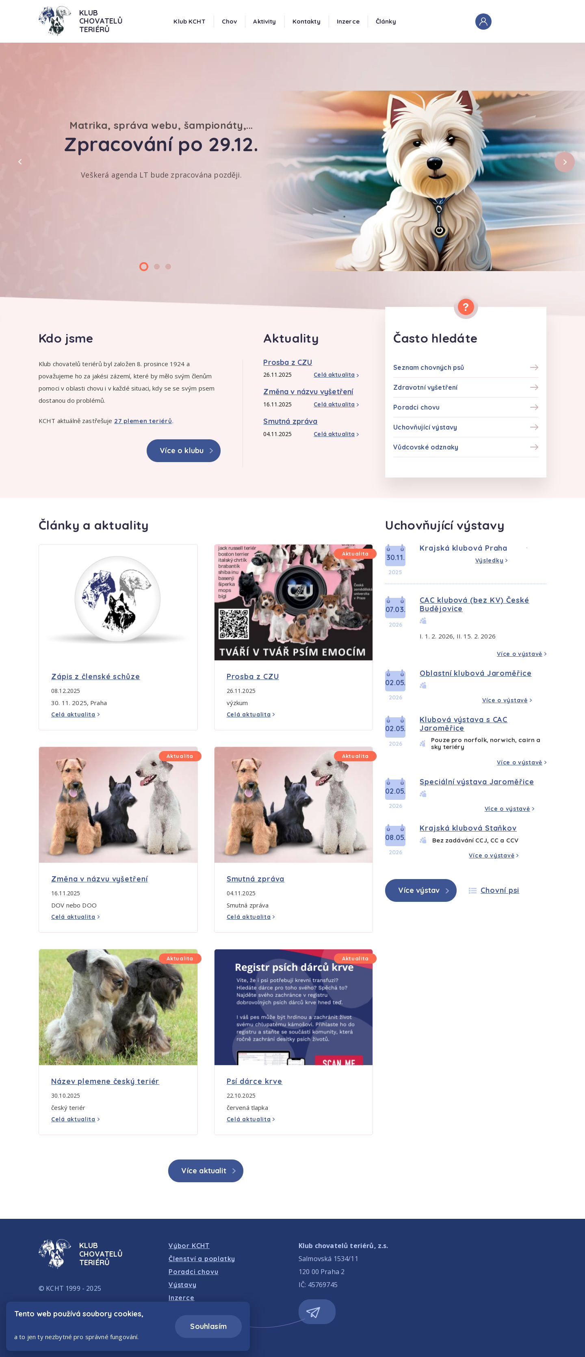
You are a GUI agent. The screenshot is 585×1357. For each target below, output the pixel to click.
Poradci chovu (416, 407)
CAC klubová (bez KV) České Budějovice (474, 604)
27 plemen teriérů (143, 421)
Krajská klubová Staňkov (468, 828)
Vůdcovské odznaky (425, 447)
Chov (229, 21)
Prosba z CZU (287, 362)
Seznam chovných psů (428, 367)
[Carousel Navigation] (292, 173)
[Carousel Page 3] (168, 266)
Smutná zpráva (290, 421)
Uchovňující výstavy (425, 427)
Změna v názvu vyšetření (308, 391)
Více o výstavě (519, 654)
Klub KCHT (189, 21)
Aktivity (264, 21)
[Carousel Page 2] (157, 266)
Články (386, 21)
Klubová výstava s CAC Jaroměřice (463, 724)
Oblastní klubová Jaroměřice (475, 673)
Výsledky (489, 560)
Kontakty (306, 21)
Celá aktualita (334, 374)
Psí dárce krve (255, 1081)
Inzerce (348, 21)
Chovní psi (500, 890)
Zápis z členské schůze (95, 676)
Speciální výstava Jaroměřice (477, 781)
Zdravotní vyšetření (425, 387)
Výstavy (183, 1285)
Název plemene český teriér (105, 1081)
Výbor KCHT (189, 1246)
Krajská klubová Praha (463, 548)
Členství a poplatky (202, 1259)
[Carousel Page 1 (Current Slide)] (143, 266)
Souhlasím (208, 1326)
